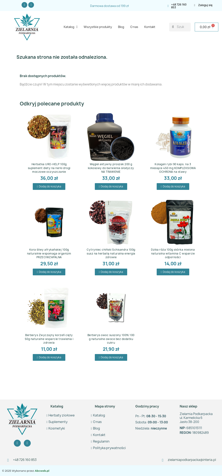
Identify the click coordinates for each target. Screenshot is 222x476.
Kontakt (149, 27)
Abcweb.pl (41, 470)
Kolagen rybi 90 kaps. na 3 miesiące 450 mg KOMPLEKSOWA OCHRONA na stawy (173, 167)
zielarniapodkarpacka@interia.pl (192, 460)
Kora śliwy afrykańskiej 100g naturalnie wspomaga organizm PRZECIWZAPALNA (49, 253)
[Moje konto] (207, 5)
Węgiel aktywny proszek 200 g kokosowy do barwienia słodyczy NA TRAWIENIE (111, 167)
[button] (49, 186)
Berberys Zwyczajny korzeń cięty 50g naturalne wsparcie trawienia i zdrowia (49, 338)
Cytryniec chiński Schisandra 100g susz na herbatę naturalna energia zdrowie (111, 253)
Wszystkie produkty (98, 27)
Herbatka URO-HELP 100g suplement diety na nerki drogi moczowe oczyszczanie (49, 167)
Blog (121, 27)
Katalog (71, 27)
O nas (134, 27)
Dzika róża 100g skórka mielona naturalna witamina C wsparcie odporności (173, 253)
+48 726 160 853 (179, 6)
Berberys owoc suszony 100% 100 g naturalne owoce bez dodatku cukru (111, 338)
